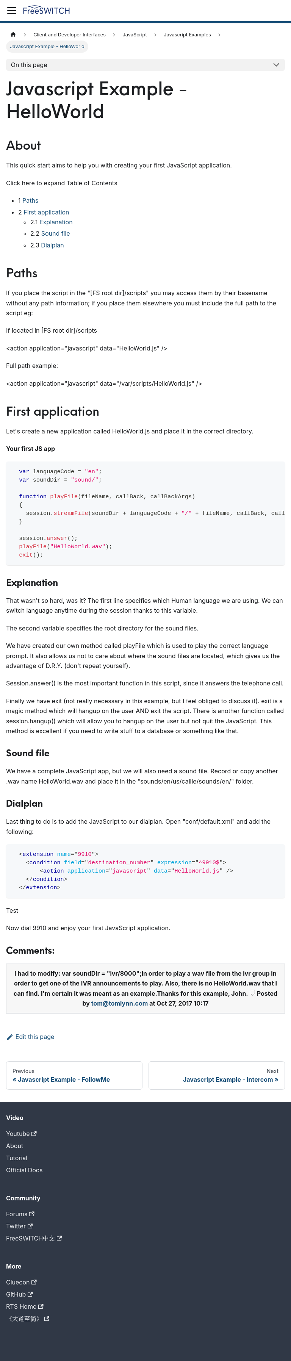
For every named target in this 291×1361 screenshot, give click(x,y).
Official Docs (24, 1170)
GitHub (19, 1294)
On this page (29, 65)
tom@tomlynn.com (119, 1003)
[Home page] (13, 35)
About (14, 1146)
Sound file (55, 233)
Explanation (56, 222)
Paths (30, 200)
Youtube (21, 1133)
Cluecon (21, 1282)
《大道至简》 (27, 1318)
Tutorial (16, 1158)
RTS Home (25, 1306)
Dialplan (52, 245)
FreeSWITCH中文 (34, 1238)
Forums (20, 1214)
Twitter (19, 1226)
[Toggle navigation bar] (11, 10)
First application (46, 212)
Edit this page (30, 1036)
